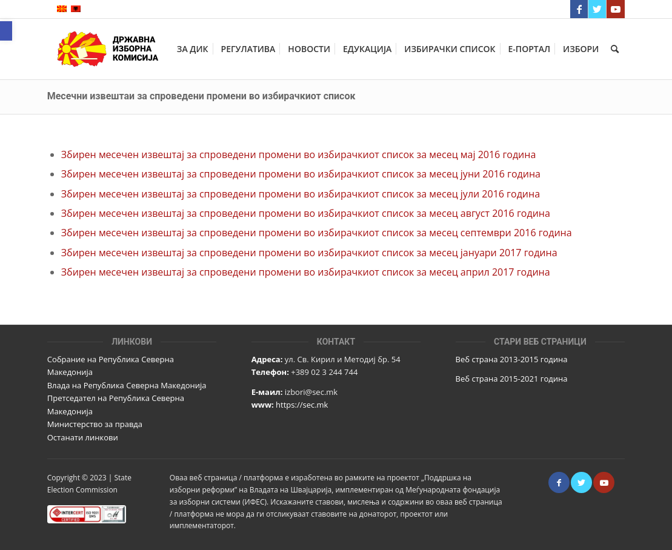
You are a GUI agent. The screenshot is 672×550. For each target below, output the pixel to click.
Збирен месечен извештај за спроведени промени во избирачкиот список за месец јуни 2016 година (301, 174)
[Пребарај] (615, 49)
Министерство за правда (94, 424)
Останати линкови (82, 437)
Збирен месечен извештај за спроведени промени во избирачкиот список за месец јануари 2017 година (309, 252)
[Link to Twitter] (597, 9)
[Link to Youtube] (616, 9)
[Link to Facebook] (579, 9)
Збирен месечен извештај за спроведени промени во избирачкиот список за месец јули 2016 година (300, 193)
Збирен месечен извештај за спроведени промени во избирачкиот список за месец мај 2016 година (298, 154)
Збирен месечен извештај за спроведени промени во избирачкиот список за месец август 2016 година (305, 213)
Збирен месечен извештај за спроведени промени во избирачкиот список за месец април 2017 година (305, 272)
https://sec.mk (302, 404)
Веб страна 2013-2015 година (512, 359)
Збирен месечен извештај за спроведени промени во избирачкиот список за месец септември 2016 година (316, 232)
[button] (6, 31)
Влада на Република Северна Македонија (127, 385)
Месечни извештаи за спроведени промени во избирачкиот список (201, 96)
